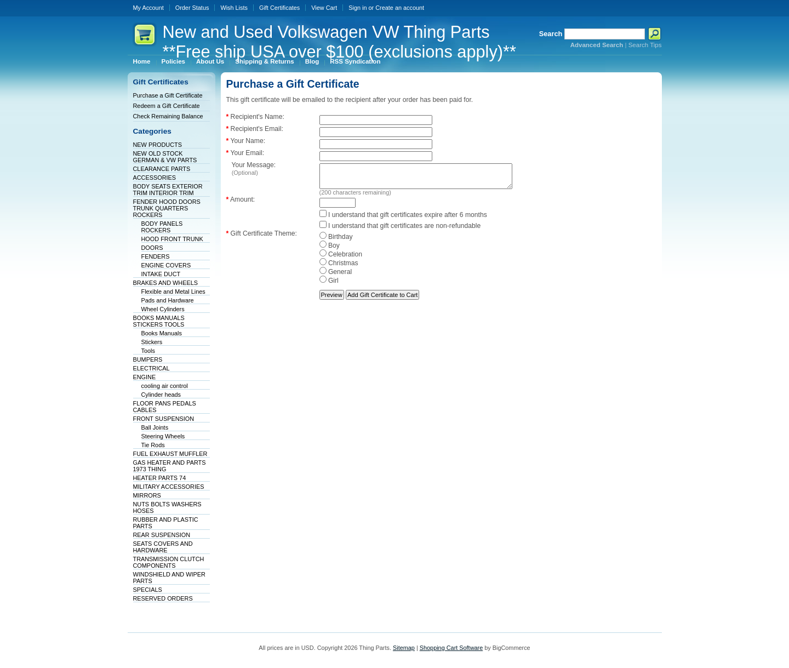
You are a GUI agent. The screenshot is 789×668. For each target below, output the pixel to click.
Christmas (338, 268)
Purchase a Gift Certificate (168, 95)
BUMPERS (148, 359)
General (335, 277)
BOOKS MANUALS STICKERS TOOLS (159, 321)
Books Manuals (161, 333)
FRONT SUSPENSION (164, 418)
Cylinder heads (161, 394)
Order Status (192, 7)
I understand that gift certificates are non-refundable (400, 231)
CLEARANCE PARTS (162, 168)
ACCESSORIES (154, 177)
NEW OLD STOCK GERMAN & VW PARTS (165, 156)
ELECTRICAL (151, 368)
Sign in (357, 7)
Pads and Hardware (167, 300)
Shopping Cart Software (451, 647)
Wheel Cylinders (163, 309)
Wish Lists (234, 7)
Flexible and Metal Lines (173, 291)
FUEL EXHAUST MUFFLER (170, 453)
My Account (148, 7)
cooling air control (164, 385)
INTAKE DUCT (161, 274)
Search (551, 34)
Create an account (399, 7)
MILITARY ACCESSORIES (168, 486)
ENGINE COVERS (166, 265)
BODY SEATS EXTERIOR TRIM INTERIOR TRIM (168, 189)
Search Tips (645, 45)
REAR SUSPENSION (162, 535)
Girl (329, 285)
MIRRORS (147, 495)
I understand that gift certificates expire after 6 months (403, 220)
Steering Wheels (163, 436)
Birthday (336, 241)
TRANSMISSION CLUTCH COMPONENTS (168, 562)
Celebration (341, 259)
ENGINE (144, 377)
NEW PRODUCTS (157, 144)
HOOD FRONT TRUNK (172, 239)
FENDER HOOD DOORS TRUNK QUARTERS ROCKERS (167, 208)
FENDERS (155, 256)
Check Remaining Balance (168, 116)
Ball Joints (155, 427)
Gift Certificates (279, 7)
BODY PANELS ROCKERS (162, 226)
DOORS (152, 247)
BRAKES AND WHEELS (165, 282)
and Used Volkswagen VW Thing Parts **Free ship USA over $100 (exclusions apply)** (339, 41)
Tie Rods (153, 445)
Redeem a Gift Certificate (166, 105)
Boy (329, 250)
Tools (148, 350)
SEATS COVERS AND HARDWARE (163, 546)
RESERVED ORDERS (163, 598)
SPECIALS (147, 589)
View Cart (324, 7)
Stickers (152, 342)
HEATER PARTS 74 (159, 478)
